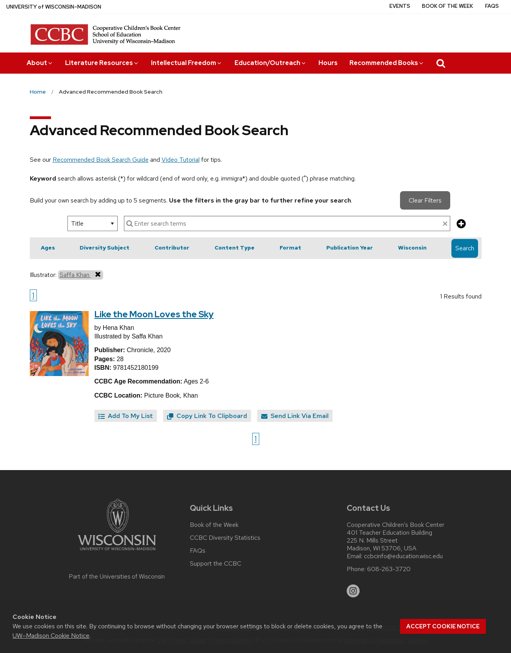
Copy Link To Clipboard (207, 416)
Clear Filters (425, 200)
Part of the (117, 577)
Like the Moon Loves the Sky (154, 314)
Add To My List (125, 416)
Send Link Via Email (295, 416)
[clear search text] (445, 224)
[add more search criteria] (461, 224)
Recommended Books (386, 63)
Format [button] (290, 247)
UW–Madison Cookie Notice (51, 635)
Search (464, 248)
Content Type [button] (235, 247)
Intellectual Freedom (186, 63)
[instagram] (353, 591)
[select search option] (92, 223)
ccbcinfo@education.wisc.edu (403, 556)
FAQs (492, 6)
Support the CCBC (215, 564)
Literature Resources (102, 63)
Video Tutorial (181, 160)
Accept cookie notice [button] (443, 626)
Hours (328, 63)
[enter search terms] (287, 223)
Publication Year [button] (349, 247)
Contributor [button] (172, 247)
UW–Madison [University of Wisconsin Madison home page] (53, 7)
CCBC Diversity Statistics (225, 538)
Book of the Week (447, 6)
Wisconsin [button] (412, 247)
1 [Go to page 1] (33, 295)
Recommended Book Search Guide (101, 160)
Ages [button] (48, 247)
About (40, 63)
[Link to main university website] (117, 552)
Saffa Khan (81, 274)
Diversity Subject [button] (104, 247)
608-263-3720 (389, 569)
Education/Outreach (271, 63)
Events (399, 6)
